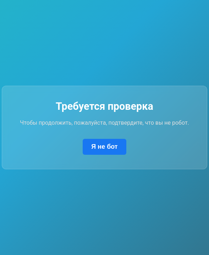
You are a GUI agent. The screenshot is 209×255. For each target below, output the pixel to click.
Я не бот (104, 146)
